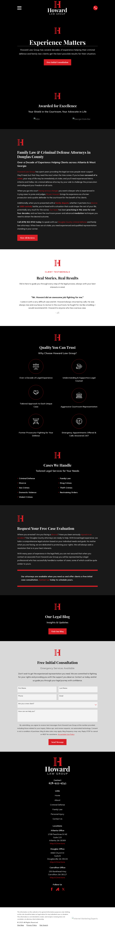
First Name (22, 688)
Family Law (57, 809)
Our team (54, 210)
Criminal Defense (57, 805)
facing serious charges (48, 191)
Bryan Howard (53, 194)
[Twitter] (63, 889)
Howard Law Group (26, 171)
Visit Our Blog (57, 631)
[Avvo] (57, 889)
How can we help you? (26, 711)
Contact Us (57, 819)
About (57, 800)
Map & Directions (57, 843)
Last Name (63, 688)
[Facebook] (51, 889)
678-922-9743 (57, 783)
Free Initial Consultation (57, 62)
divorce (94, 203)
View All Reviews (27, 238)
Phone (20, 696)
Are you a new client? (26, 704)
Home (57, 795)
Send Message (57, 742)
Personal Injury (57, 814)
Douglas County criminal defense (72, 222)
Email (61, 696)
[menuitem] (20, 925)
